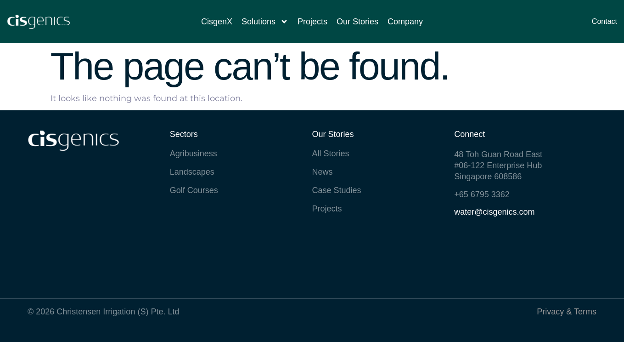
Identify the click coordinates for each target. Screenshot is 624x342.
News (322, 172)
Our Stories (357, 21)
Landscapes (192, 172)
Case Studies (336, 190)
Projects (312, 21)
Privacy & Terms (566, 311)
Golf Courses (194, 190)
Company (405, 21)
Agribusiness (193, 153)
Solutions (265, 21)
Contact (604, 21)
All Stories (330, 153)
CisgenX (216, 21)
